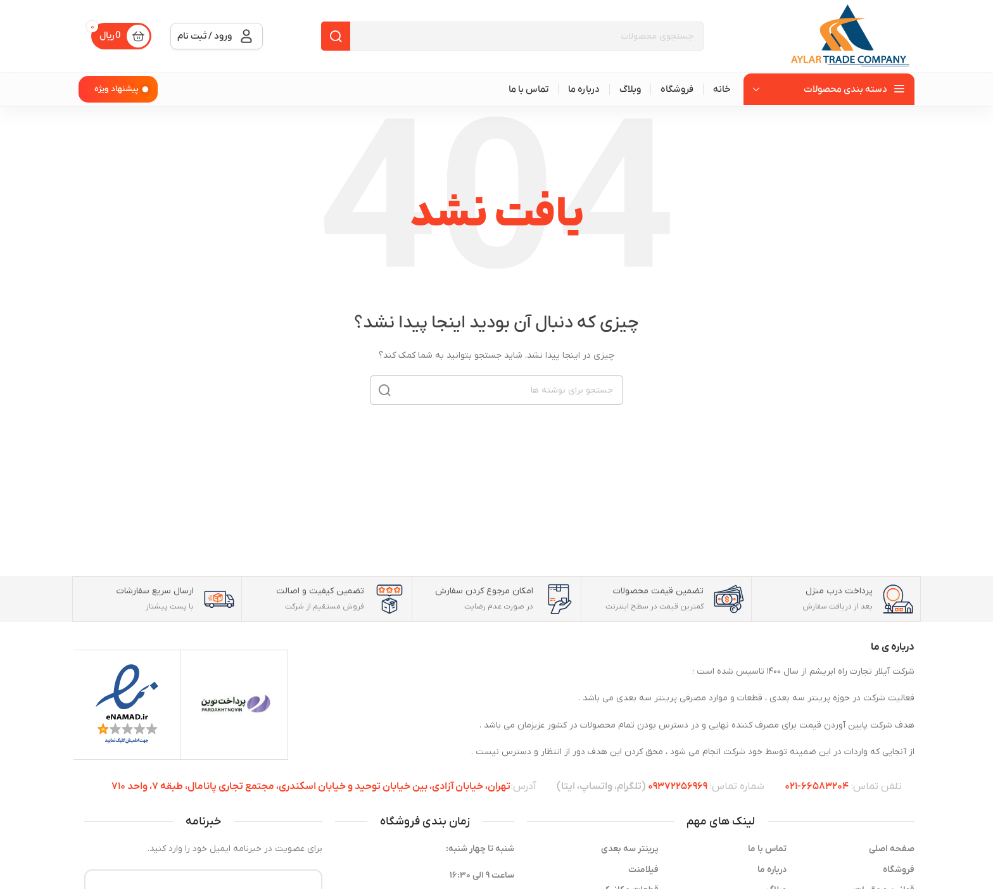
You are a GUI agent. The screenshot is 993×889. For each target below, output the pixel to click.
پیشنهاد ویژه (116, 89)
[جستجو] (512, 36)
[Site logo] (850, 35)
